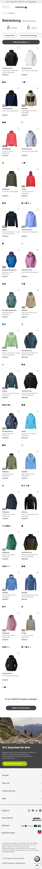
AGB (4, 863)
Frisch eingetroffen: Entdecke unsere (17, 2)
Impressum (11, 863)
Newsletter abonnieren (13, 764)
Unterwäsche (10, 35)
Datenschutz (20, 863)
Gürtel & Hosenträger (28, 35)
